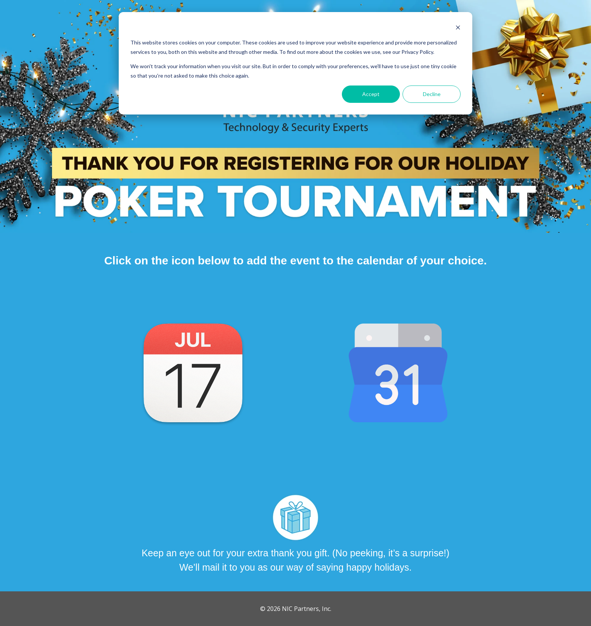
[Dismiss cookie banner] (458, 28)
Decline (432, 94)
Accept (371, 94)
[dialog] (295, 63)
